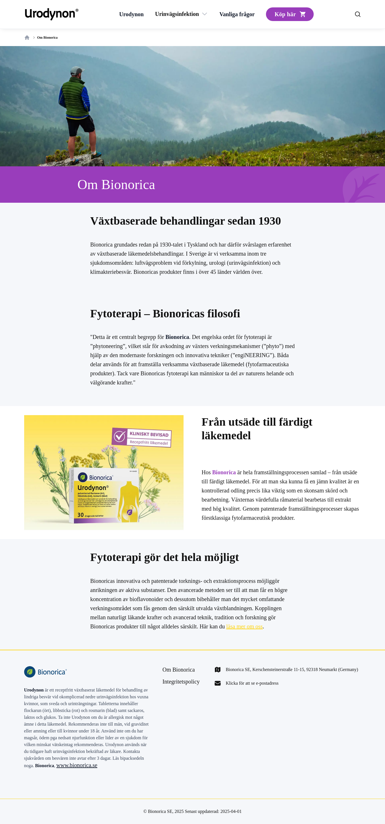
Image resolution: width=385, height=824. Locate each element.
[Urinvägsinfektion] (177, 14)
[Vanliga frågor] (237, 14)
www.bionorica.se (76, 765)
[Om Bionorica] (179, 669)
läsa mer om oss (244, 626)
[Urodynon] (131, 14)
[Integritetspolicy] (181, 681)
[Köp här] (289, 14)
